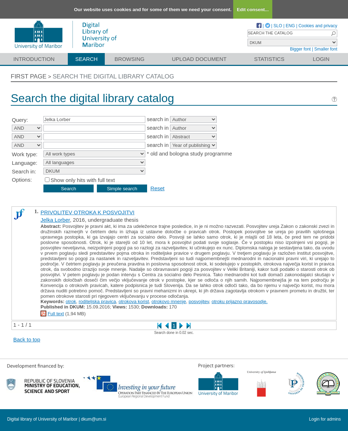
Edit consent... (253, 9)
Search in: (24, 171)
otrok (71, 301)
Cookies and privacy (317, 25)
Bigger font (300, 49)
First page (29, 76)
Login (321, 59)
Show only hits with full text (83, 180)
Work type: (24, 154)
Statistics (269, 59)
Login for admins (325, 419)
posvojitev (199, 301)
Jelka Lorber (55, 220)
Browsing (129, 59)
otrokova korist (134, 301)
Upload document (199, 59)
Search (86, 59)
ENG (290, 25)
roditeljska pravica (97, 301)
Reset (157, 188)
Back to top (26, 339)
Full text (56, 313)
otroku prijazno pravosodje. (240, 301)
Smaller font (325, 49)
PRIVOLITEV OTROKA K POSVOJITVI (88, 212)
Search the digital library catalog (113, 76)
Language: (24, 163)
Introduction (34, 59)
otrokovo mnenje (168, 301)
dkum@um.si (93, 419)
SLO (277, 25)
